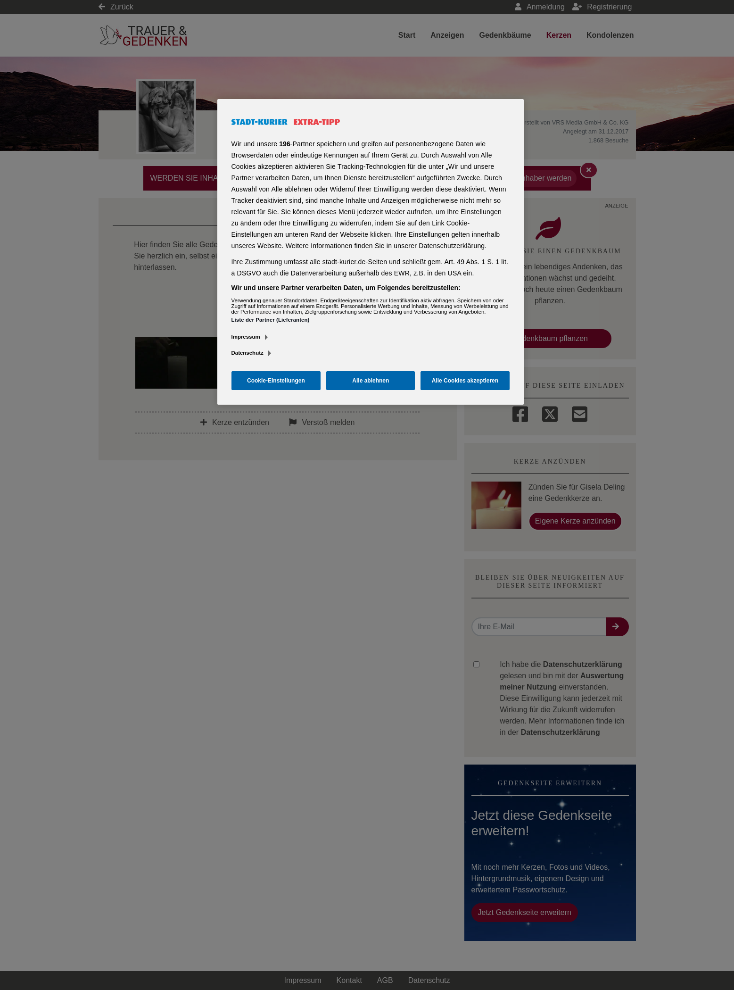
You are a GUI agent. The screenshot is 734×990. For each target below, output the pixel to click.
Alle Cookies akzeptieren (465, 380)
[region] (370, 252)
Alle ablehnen (370, 380)
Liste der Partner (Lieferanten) (270, 320)
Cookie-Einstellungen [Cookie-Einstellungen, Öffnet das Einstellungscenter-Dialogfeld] (276, 380)
